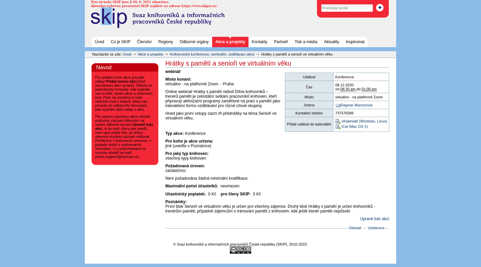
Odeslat (355, 228)
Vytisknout (376, 228)
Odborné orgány (194, 41)
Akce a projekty (230, 41)
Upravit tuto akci (374, 218)
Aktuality (331, 41)
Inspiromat (355, 41)
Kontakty (260, 41)
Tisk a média (306, 41)
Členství (144, 41)
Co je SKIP (121, 41)
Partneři (281, 41)
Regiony (165, 41)
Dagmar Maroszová (356, 105)
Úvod (99, 41)
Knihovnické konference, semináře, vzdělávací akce (213, 54)
